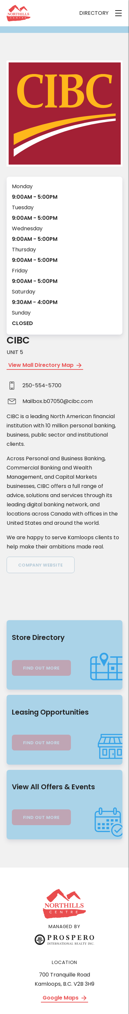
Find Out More (41, 668)
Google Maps (64, 997)
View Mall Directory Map (44, 365)
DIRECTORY (94, 13)
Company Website (40, 565)
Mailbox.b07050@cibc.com (57, 401)
